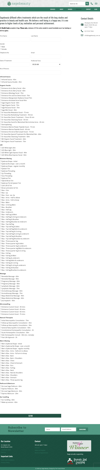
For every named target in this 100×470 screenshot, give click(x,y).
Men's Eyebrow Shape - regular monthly (15, 348)
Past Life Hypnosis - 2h (9, 337)
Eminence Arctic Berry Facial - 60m (13, 91)
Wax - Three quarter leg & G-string (13, 251)
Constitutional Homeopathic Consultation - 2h (18, 330)
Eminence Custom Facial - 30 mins (13, 307)
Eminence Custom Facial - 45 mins (13, 309)
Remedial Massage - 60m (10, 276)
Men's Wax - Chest (8, 360)
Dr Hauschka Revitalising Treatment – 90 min (17, 115)
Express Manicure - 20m (10, 393)
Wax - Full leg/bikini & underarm (13, 260)
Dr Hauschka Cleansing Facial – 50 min (15, 120)
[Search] (87, 3)
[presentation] (14, 408)
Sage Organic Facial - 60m (10, 103)
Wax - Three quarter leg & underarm (14, 246)
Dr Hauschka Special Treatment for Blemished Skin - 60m (21, 134)
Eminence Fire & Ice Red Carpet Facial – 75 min (18, 132)
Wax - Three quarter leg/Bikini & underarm (16, 248)
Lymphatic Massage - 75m (11, 288)
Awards (70, 9)
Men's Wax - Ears (7, 365)
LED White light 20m (9, 148)
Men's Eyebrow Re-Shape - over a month (16, 346)
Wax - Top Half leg (8, 224)
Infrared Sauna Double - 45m (12, 82)
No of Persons (4, 69)
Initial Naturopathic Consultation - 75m (15, 320)
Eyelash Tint (6, 168)
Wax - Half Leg (6, 210)
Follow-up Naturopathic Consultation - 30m (17, 325)
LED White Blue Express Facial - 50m (14, 155)
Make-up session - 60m (10, 402)
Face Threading (7, 176)
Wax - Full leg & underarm (11, 258)
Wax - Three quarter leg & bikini (13, 243)
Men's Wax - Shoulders (9, 375)
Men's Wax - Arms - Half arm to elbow (15, 351)
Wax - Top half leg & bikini (10, 226)
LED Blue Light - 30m (9, 150)
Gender (2, 44)
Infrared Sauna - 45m (9, 79)
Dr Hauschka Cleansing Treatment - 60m (16, 137)
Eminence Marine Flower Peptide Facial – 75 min (18, 127)
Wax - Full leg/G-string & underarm (14, 265)
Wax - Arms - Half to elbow (11, 197)
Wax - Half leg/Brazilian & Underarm (14, 222)
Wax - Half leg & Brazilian (10, 219)
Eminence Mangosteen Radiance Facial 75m (17, 98)
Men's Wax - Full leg (8, 368)
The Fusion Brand (60, 468)
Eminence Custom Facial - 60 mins (13, 312)
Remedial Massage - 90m (10, 279)
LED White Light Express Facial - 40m (14, 152)
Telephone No (4, 53)
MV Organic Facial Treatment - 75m (14, 141)
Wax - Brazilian (7, 207)
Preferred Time (36, 61)
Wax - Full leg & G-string (10, 263)
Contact (88, 9)
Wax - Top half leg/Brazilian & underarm (15, 239)
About (62, 9)
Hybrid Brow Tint (7, 181)
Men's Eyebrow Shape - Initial (12, 344)
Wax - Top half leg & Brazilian (12, 236)
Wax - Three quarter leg (10, 241)
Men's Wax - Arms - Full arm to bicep (14, 353)
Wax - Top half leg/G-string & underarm (15, 234)
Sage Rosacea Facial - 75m (11, 108)
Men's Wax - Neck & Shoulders (12, 373)
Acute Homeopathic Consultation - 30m (15, 332)
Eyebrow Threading (8, 171)
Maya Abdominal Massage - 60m (13, 298)
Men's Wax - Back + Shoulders (12, 358)
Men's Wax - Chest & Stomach (12, 363)
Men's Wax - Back (8, 356)
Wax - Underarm (7, 212)
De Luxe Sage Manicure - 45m (12, 391)
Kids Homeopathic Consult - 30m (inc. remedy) (18, 335)
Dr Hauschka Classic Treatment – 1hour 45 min (18, 117)
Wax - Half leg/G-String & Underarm (14, 217)
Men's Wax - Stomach (9, 377)
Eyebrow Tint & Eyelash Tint (11, 183)
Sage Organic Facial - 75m (10, 105)
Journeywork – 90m (8, 300)
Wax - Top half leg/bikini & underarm (14, 229)
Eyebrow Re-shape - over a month (13, 164)
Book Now (79, 9)
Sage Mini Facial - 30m (9, 110)
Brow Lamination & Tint (10, 188)
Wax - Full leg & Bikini (9, 255)
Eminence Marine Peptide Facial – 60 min (16, 129)
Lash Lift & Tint (7, 185)
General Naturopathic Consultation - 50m (16, 328)
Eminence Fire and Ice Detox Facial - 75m (16, 95)
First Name (3, 36)
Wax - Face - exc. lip (8, 195)
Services (53, 9)
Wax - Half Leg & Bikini (9, 214)
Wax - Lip (5, 193)
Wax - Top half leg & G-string (11, 231)
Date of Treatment (6, 61)
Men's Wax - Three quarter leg (12, 380)
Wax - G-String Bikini (9, 205)
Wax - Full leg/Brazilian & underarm (14, 270)
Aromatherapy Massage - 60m (12, 291)
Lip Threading (6, 173)
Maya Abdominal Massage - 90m (13, 296)
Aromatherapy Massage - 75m (12, 293)
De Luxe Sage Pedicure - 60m (12, 386)
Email (33, 53)
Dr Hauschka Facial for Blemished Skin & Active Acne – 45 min (23, 122)
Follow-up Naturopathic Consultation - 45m (17, 323)
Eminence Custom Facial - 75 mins (13, 314)
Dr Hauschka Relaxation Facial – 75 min (15, 112)
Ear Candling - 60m (8, 400)
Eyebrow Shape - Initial (9, 161)
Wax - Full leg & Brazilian (10, 268)
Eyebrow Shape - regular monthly (13, 166)
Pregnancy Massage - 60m (11, 281)
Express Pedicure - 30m (10, 389)
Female (4, 49)
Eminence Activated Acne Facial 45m (14, 100)
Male (3, 47)
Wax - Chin (5, 190)
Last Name (34, 36)
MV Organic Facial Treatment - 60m (14, 139)
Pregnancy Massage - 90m (11, 284)
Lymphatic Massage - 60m (11, 286)
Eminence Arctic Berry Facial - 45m (13, 88)
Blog (96, 9)
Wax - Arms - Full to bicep (10, 200)
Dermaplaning (7, 124)
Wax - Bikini (5, 202)
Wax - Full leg (6, 253)
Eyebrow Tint (6, 178)
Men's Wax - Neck (8, 370)
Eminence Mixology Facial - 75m (13, 93)
